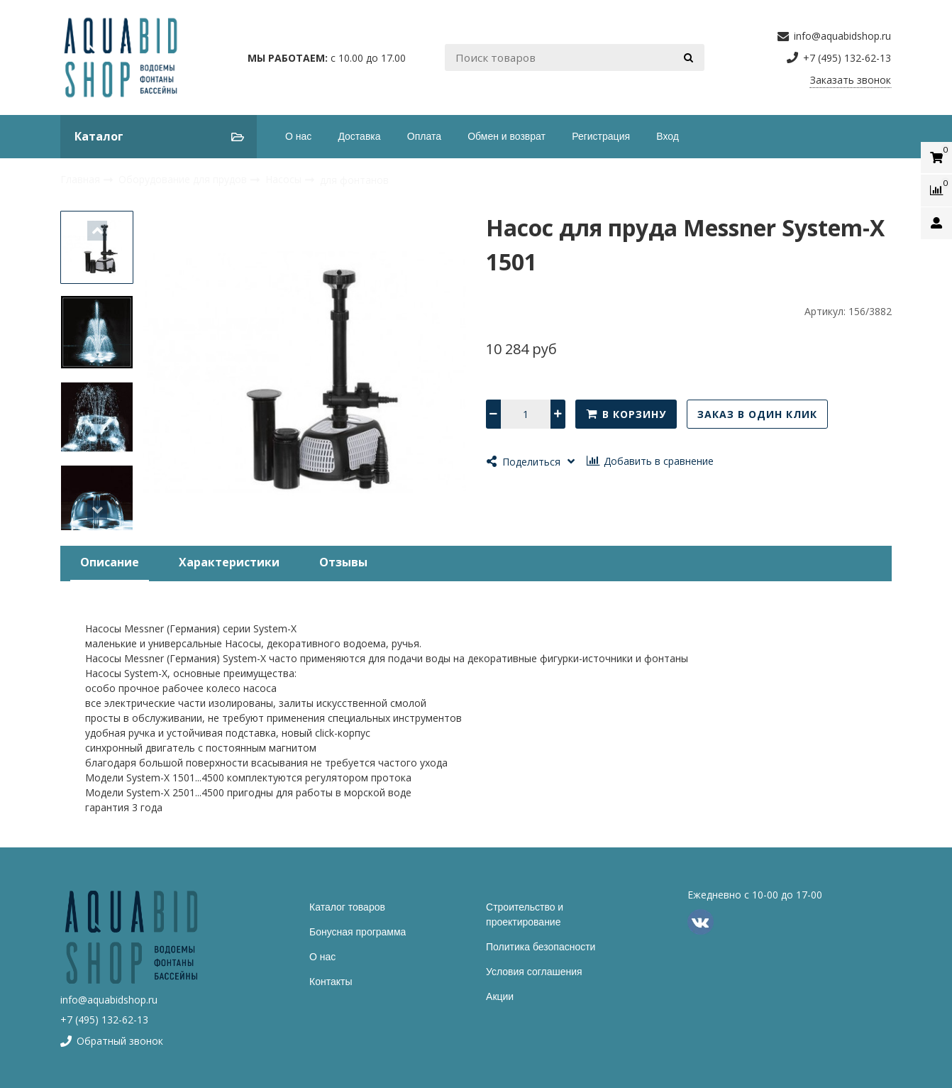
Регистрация (601, 136)
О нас (298, 136)
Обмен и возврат (506, 136)
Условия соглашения (534, 971)
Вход (667, 136)
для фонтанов (354, 180)
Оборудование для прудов (184, 179)
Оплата (424, 136)
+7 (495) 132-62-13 (104, 1019)
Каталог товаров (347, 907)
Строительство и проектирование (524, 914)
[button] (97, 231)
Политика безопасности (540, 946)
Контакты (330, 981)
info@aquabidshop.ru (108, 999)
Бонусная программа (357, 932)
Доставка (359, 136)
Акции (500, 996)
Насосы (284, 179)
